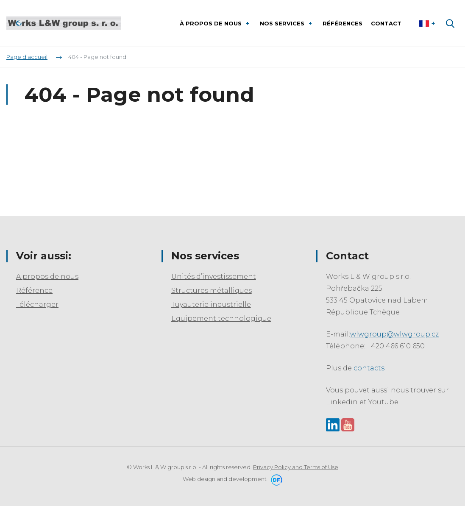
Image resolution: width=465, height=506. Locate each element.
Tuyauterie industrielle (211, 304)
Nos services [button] (283, 23)
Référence (34, 290)
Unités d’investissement (213, 276)
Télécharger (37, 304)
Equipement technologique (221, 318)
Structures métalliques (211, 290)
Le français (427, 23)
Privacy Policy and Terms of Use (295, 467)
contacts (369, 368)
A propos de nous (47, 276)
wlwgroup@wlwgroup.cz (394, 334)
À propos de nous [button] (211, 23)
